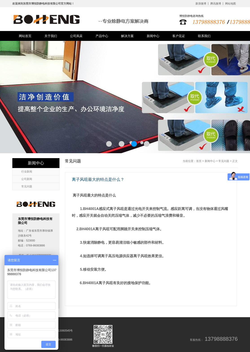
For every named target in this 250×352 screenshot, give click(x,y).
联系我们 (204, 36)
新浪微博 (200, 3)
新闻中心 (153, 36)
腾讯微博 (215, 3)
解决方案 (127, 36)
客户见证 (178, 36)
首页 (199, 161)
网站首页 (25, 36)
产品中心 (102, 36)
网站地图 (230, 3)
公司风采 (76, 36)
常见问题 (223, 161)
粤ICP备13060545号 (60, 330)
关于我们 (50, 36)
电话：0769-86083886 (58, 339)
